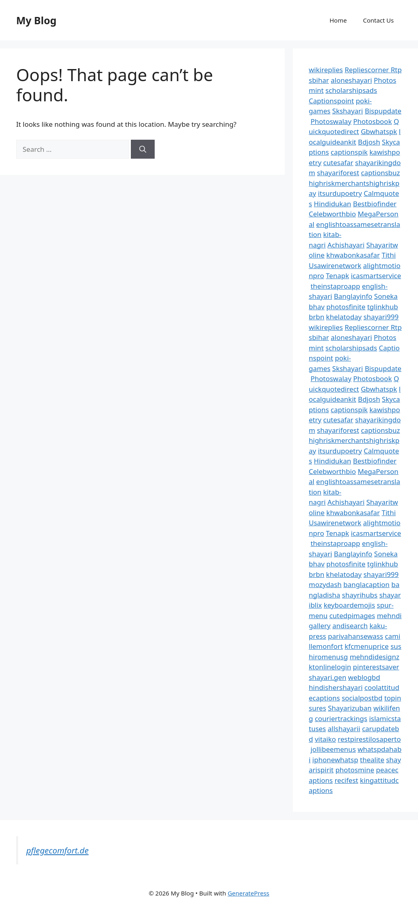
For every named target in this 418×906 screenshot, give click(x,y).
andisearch (350, 625)
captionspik (349, 152)
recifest (346, 780)
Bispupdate (383, 110)
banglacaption (366, 584)
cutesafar (338, 162)
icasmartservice (376, 275)
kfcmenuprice (366, 646)
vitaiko (325, 739)
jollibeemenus (333, 749)
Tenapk (337, 275)
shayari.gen (328, 677)
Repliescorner (367, 69)
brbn (316, 316)
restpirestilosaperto (369, 739)
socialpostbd (362, 698)
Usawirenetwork (335, 265)
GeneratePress (248, 893)
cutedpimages (352, 615)
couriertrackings (341, 718)
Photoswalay (331, 121)
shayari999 (381, 316)
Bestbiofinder (375, 203)
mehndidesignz (374, 656)
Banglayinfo (353, 296)
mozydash (325, 584)
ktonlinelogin (330, 666)
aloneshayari (351, 80)
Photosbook (372, 121)
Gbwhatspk (379, 131)
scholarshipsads (351, 90)
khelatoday (343, 316)
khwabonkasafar (353, 255)
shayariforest (338, 172)
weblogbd (364, 677)
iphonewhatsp (335, 759)
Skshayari (347, 110)
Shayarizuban (350, 708)
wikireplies (326, 69)
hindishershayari (336, 687)
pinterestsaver (376, 666)
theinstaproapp (335, 286)
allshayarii (344, 728)
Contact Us (378, 20)
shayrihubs (360, 595)
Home (338, 20)
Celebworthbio (332, 213)
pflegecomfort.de (57, 850)
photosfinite (345, 306)
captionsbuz (380, 172)
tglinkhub (382, 306)
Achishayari (346, 245)
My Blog (36, 20)
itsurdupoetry (340, 193)
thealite (372, 759)
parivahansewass (355, 636)
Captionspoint (331, 100)
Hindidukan (332, 203)
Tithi (389, 255)
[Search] (143, 149)
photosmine (354, 769)
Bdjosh (369, 142)
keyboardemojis (349, 605)
